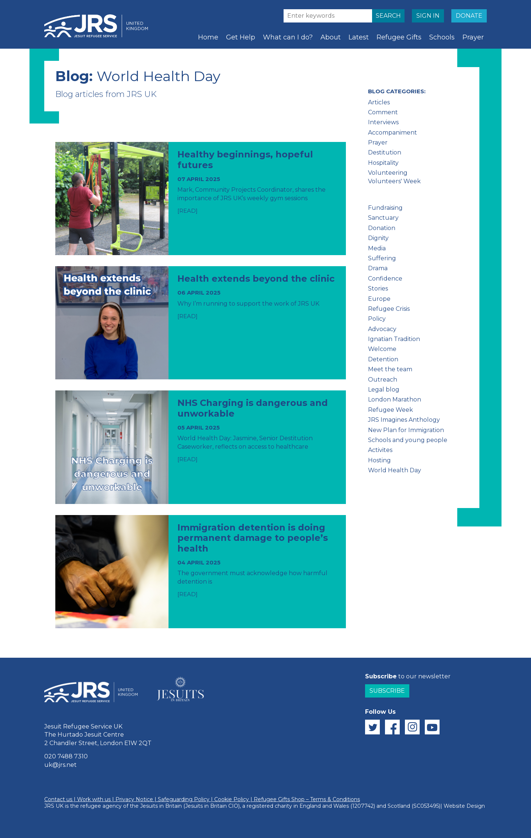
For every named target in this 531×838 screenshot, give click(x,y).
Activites (380, 449)
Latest (358, 37)
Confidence (385, 278)
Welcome (382, 348)
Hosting (379, 460)
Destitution (384, 152)
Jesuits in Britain (161, 806)
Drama (378, 268)
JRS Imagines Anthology (404, 419)
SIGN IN (428, 15)
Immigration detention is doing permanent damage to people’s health (252, 538)
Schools (442, 37)
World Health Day (394, 470)
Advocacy (382, 329)
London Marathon (394, 399)
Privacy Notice (134, 799)
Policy (377, 318)
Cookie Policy (231, 799)
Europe (379, 298)
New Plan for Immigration (406, 430)
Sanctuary (383, 217)
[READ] (187, 210)
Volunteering (387, 172)
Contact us (58, 799)
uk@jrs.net (60, 764)
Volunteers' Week (394, 181)
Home (208, 37)
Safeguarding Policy (183, 799)
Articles (379, 102)
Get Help (240, 37)
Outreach (382, 379)
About (330, 37)
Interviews (383, 122)
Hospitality (383, 162)
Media (377, 248)
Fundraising (385, 207)
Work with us (94, 799)
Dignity (378, 237)
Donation (381, 228)
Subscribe (387, 690)
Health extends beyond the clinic (255, 278)
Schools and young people (407, 440)
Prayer (473, 37)
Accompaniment (392, 132)
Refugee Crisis (389, 308)
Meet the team (390, 369)
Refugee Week (390, 409)
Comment (383, 112)
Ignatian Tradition (394, 338)
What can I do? (288, 37)
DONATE (469, 15)
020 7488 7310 (66, 756)
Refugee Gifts (398, 37)
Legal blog (383, 389)
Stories (378, 288)
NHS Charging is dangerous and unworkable (252, 408)
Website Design (464, 806)
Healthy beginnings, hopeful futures (245, 159)
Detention (383, 359)
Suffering (382, 258)
